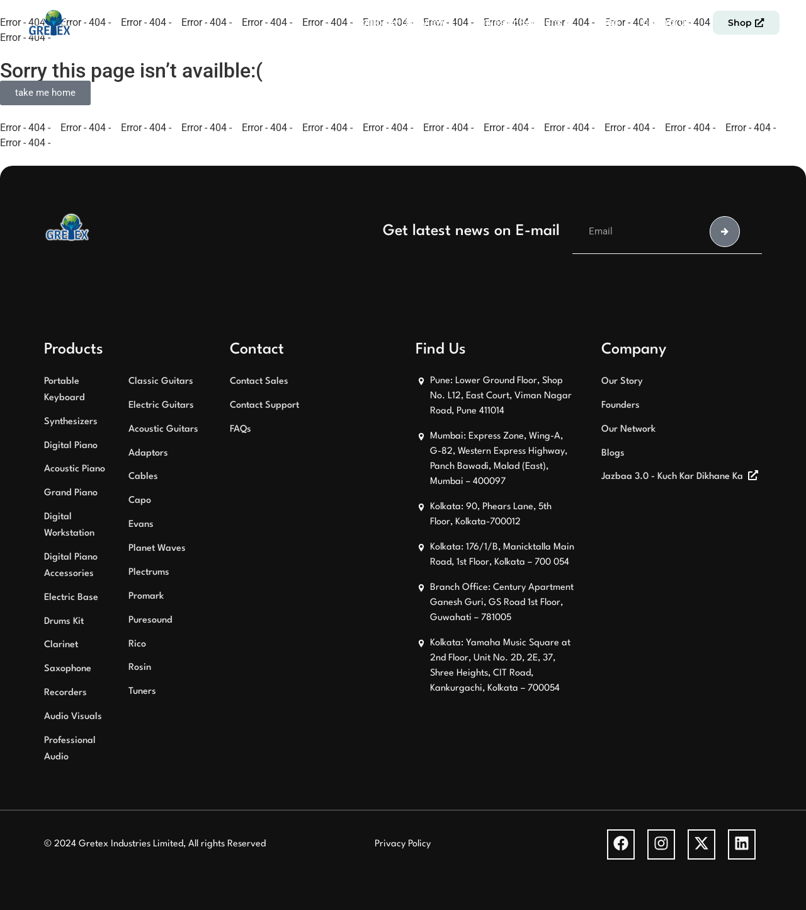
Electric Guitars (161, 405)
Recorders (65, 693)
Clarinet (61, 645)
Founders (620, 405)
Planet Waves (157, 548)
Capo (139, 500)
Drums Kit (64, 621)
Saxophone (67, 669)
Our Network (628, 429)
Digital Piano (71, 446)
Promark (146, 596)
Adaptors (148, 453)
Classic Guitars (160, 381)
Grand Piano (71, 493)
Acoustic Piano (74, 469)
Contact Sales (259, 381)
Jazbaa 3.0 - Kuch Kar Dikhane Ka (672, 476)
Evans (141, 524)
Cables (143, 476)
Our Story (622, 381)
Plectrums (148, 572)
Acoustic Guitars (163, 429)
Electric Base (71, 597)
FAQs (240, 429)
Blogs (613, 453)
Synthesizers (71, 422)
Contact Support (264, 405)
